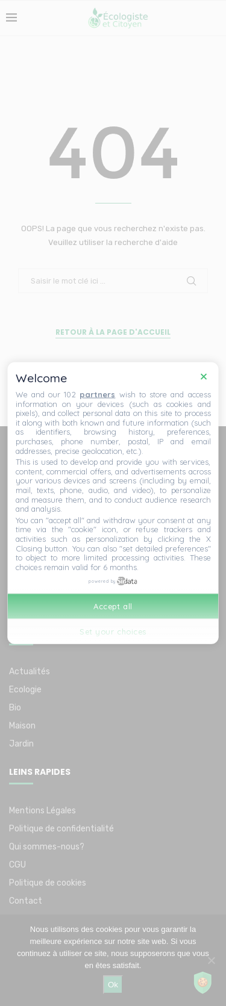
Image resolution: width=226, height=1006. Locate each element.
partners (97, 394)
